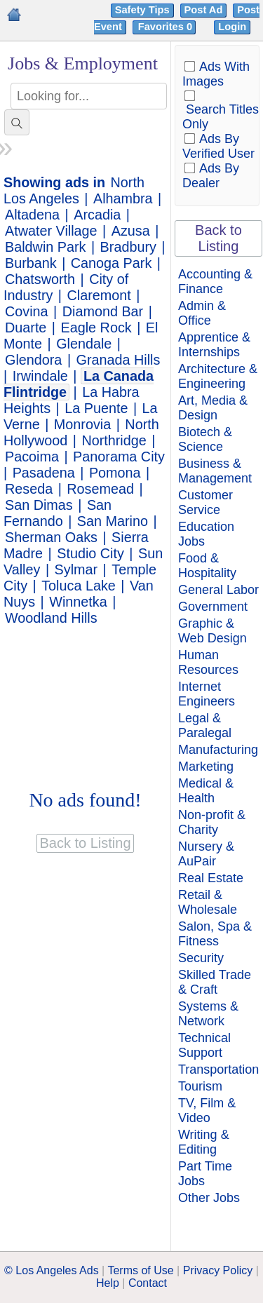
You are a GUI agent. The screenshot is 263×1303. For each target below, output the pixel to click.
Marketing (206, 766)
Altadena (32, 214)
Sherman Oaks (51, 537)
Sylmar (76, 569)
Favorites (166, 26)
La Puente (96, 408)
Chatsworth (40, 279)
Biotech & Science (205, 439)
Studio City (90, 553)
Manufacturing (218, 750)
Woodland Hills (51, 618)
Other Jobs (209, 1198)
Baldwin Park (45, 247)
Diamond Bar (102, 311)
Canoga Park (111, 263)
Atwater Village (51, 230)
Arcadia (97, 214)
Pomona (115, 472)
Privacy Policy (218, 1270)
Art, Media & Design (213, 407)
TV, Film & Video (207, 1110)
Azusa (131, 230)
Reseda (29, 489)
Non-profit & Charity (211, 822)
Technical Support (204, 1045)
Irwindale (40, 376)
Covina (26, 311)
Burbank (31, 263)
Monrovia (82, 424)
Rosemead (100, 489)
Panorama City (119, 456)
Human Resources (208, 662)
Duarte (25, 327)
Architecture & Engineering (217, 376)
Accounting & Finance (215, 281)
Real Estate (210, 878)
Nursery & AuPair (206, 853)
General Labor (218, 590)
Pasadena (44, 472)
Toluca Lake (78, 585)
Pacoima (32, 456)
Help (107, 1283)
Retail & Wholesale (207, 902)
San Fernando (58, 513)
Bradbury (128, 247)
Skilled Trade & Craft (214, 982)
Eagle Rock (96, 327)
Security (201, 958)
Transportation (218, 1069)
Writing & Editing (203, 1142)
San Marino (112, 521)
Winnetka (78, 601)
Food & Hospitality (207, 565)
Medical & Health (206, 790)
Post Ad (203, 9)
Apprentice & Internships (214, 344)
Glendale (84, 343)
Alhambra (123, 198)
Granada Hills (118, 359)
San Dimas (39, 505)
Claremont (99, 295)
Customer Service (205, 502)
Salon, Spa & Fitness (215, 933)
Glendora (33, 359)
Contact (147, 1283)
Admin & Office (202, 313)
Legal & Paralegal (204, 725)
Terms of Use (140, 1270)
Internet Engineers (206, 694)
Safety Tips (142, 9)
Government (213, 607)
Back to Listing (218, 238)
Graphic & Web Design (212, 630)
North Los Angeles (74, 190)
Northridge (113, 440)
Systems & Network (208, 1013)
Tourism (200, 1086)
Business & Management (215, 471)
